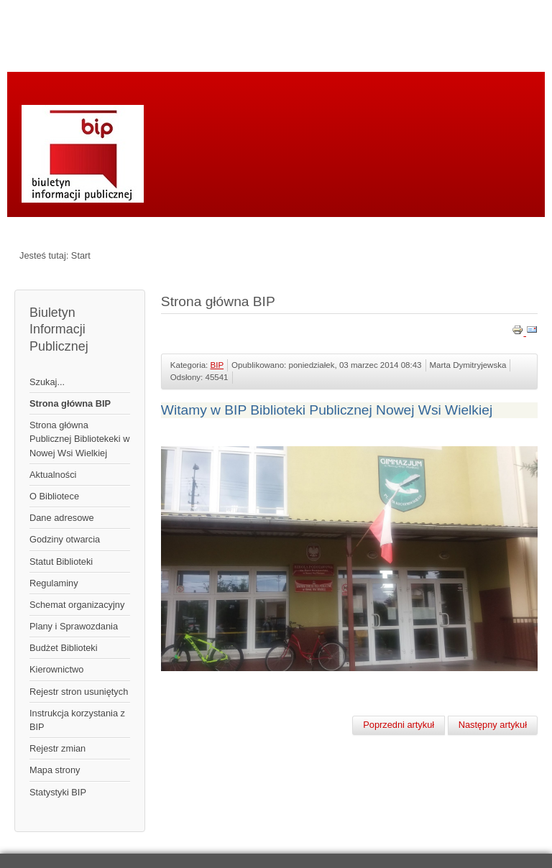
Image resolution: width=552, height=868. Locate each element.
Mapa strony (54, 770)
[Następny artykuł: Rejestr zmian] (493, 725)
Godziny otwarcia (64, 539)
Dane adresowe (61, 517)
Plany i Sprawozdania (73, 626)
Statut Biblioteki (61, 561)
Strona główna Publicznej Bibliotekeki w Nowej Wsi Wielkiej (79, 439)
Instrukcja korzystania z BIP (77, 720)
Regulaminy (53, 583)
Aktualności (52, 474)
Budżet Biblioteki (63, 647)
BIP (217, 365)
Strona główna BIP (70, 403)
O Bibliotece (54, 496)
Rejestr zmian (57, 748)
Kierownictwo (56, 669)
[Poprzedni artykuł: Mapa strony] (398, 725)
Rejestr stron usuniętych (78, 691)
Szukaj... (47, 382)
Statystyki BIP (57, 792)
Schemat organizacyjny (76, 604)
